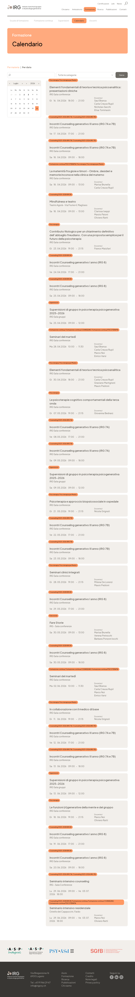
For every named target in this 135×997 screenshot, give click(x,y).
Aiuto (64, 973)
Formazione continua (43, 20)
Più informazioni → (87, 97)
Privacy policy (93, 982)
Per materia (13, 67)
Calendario (79, 20)
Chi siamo (65, 9)
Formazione (90, 9)
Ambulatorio (77, 9)
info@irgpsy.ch (38, 985)
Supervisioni (63, 20)
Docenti (93, 20)
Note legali (91, 979)
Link (113, 3)
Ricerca (100, 9)
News (119, 3)
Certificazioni (103, 3)
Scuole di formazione (19, 20)
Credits (89, 976)
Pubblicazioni (111, 9)
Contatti (122, 9)
